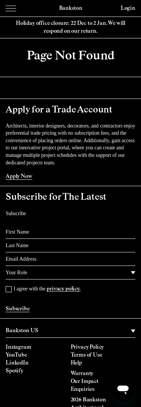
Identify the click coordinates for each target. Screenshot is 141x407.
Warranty (82, 373)
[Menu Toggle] (11, 8)
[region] (70, 331)
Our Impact (85, 381)
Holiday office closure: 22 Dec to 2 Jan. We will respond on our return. (70, 27)
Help (76, 363)
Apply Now (19, 176)
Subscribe (18, 308)
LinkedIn (17, 363)
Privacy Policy (87, 347)
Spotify (14, 371)
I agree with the (47, 289)
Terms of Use (86, 355)
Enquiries (83, 389)
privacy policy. (63, 289)
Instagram (18, 347)
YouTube (16, 355)
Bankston (70, 8)
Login (128, 8)
